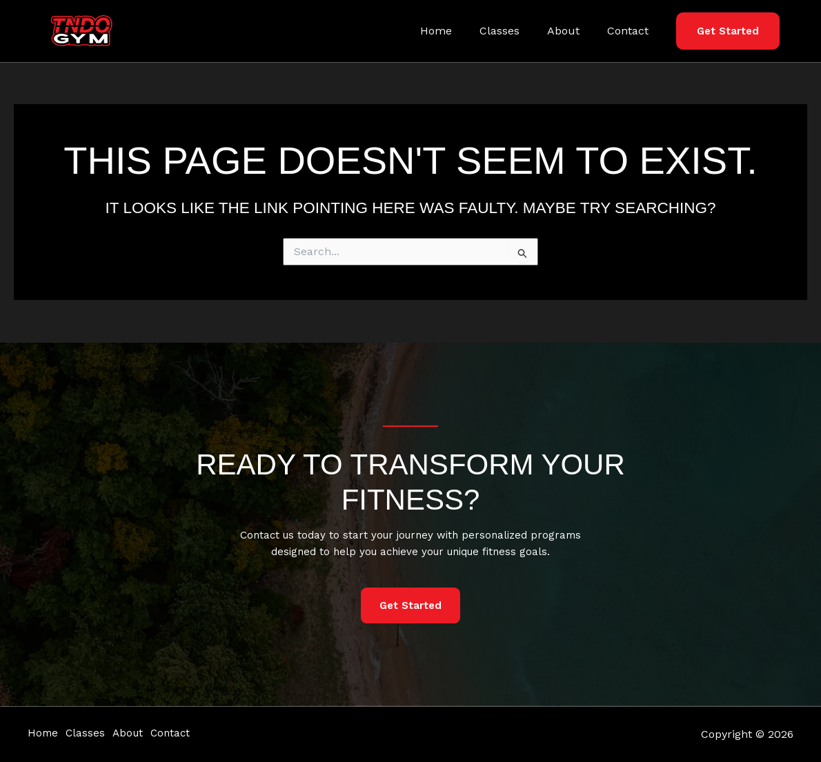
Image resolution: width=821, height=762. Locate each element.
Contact (630, 30)
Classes (513, 30)
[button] (728, 31)
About (571, 30)
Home (455, 30)
